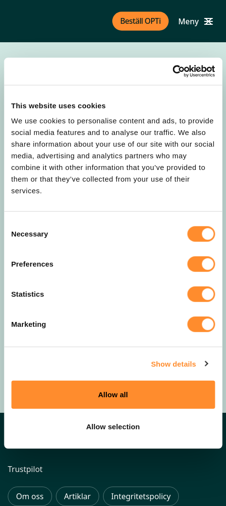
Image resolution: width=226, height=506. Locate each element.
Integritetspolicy (141, 496)
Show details (173, 363)
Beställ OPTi (140, 21)
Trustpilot (25, 469)
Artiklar (77, 496)
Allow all (113, 394)
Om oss (30, 496)
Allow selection (113, 426)
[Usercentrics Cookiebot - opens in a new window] (172, 71)
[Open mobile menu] (196, 21)
